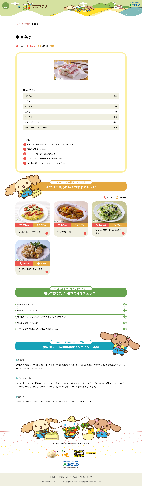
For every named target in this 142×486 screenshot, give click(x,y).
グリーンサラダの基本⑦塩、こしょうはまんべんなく (71, 329)
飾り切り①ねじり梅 (71, 304)
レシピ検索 (26, 24)
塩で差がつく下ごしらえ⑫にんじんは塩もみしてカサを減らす (71, 316)
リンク (68, 477)
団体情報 (60, 477)
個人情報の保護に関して (82, 477)
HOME (52, 477)
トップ (17, 24)
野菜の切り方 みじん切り (71, 323)
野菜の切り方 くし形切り (71, 310)
